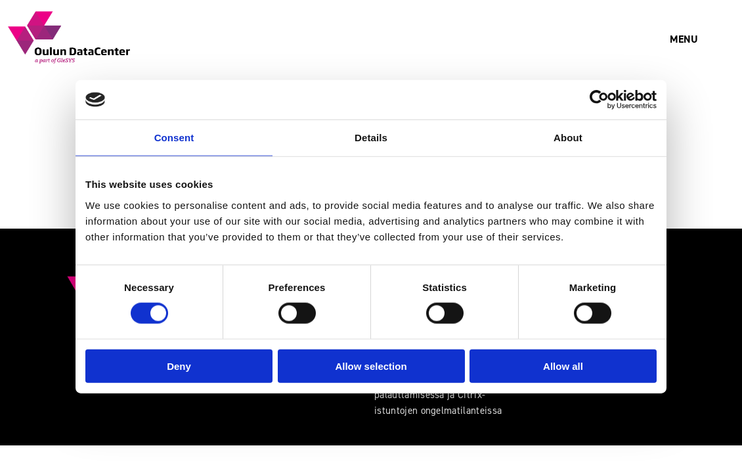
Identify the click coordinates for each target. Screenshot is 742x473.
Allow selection (370, 365)
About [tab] (568, 137)
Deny (179, 365)
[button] (684, 39)
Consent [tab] (174, 137)
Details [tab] (371, 137)
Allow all (563, 365)
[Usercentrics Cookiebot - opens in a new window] (599, 100)
